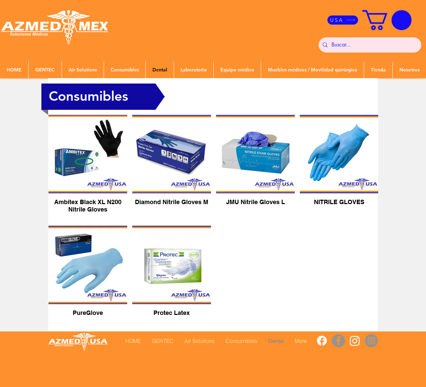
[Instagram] (354, 340)
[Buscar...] (369, 45)
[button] (387, 20)
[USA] (342, 20)
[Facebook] (321, 340)
